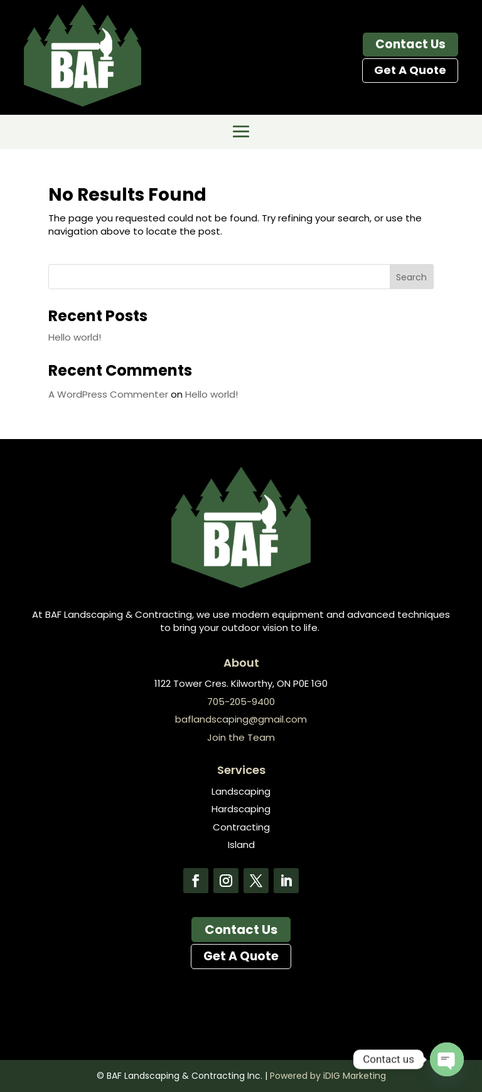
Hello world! (74, 337)
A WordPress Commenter (108, 394)
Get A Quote (410, 70)
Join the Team (241, 737)
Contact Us (410, 44)
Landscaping (241, 791)
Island (241, 844)
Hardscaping (241, 808)
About (241, 663)
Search (411, 277)
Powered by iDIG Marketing (328, 1075)
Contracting (241, 827)
